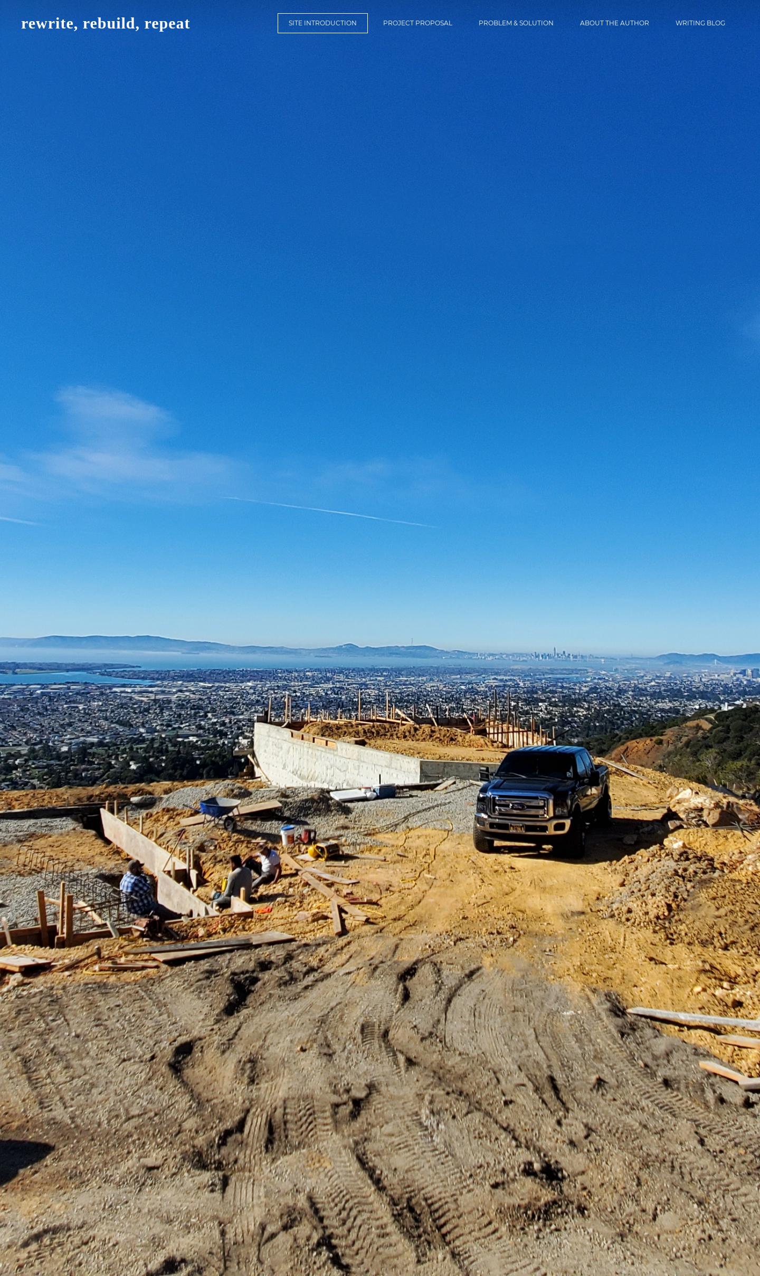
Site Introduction (323, 23)
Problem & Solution (516, 23)
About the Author (614, 23)
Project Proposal (417, 23)
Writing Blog (700, 23)
